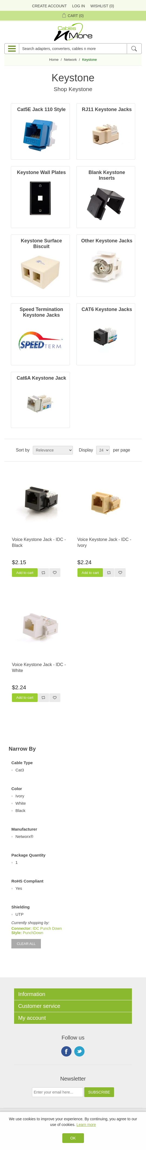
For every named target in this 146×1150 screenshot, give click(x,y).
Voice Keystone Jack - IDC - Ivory (104, 542)
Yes (18, 888)
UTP (19, 914)
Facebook (66, 1051)
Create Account (49, 6)
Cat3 (19, 770)
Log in (78, 6)
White (20, 803)
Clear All (26, 944)
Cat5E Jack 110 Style (41, 109)
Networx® (24, 836)
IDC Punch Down (47, 928)
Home (54, 60)
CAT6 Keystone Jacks (107, 309)
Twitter (79, 1051)
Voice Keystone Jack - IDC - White (39, 667)
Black (20, 810)
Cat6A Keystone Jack (41, 378)
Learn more (86, 1124)
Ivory (19, 796)
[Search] (134, 49)
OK (73, 1138)
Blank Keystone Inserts (107, 175)
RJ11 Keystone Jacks (107, 109)
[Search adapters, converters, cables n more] (73, 49)
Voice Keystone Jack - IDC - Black (39, 542)
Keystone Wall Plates (41, 172)
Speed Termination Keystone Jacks (41, 312)
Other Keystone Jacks (106, 240)
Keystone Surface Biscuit (41, 243)
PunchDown (33, 933)
